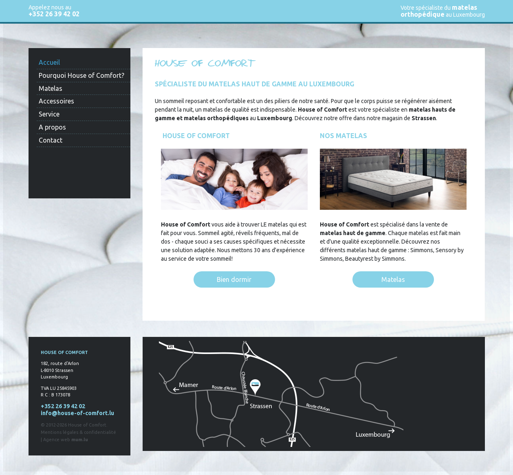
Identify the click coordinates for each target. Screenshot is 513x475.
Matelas (50, 88)
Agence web (56, 439)
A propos (52, 127)
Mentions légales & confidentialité (78, 432)
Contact (50, 140)
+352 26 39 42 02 (54, 14)
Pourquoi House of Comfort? (81, 75)
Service (49, 114)
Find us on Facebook (57, 185)
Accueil (49, 62)
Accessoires (56, 101)
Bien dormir (234, 279)
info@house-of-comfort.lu (77, 413)
